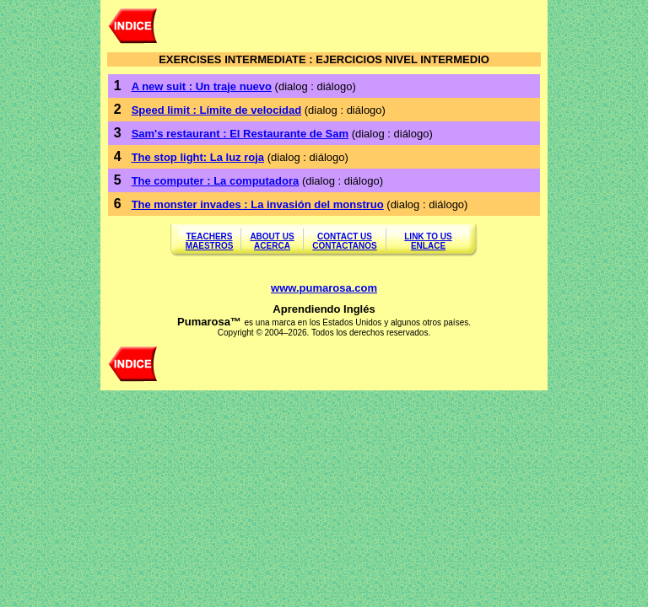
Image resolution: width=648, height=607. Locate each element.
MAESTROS (210, 245)
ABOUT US (272, 236)
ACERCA (272, 245)
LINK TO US (427, 236)
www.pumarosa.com (324, 288)
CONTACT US (344, 236)
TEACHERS (209, 236)
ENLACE (428, 245)
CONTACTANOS (344, 245)
